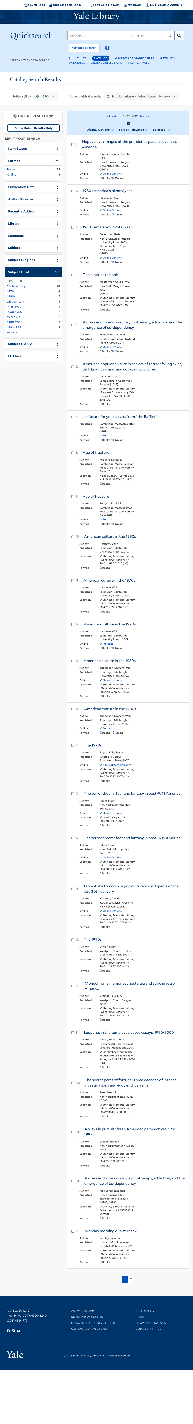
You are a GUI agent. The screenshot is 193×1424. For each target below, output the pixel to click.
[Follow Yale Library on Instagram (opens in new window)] (13, 1331)
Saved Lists (34, 5)
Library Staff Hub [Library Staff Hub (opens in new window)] (148, 1328)
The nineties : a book (100, 274)
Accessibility (145, 1311)
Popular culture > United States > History (137, 96)
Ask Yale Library (105, 5)
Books (11, 169)
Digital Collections (106, 62)
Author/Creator (20, 199)
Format (14, 160)
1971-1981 (14, 317)
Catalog (100, 58)
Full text (108, 435)
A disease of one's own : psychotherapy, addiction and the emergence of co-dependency (132, 325)
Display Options (98, 129)
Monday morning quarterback (110, 1231)
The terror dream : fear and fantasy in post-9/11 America (132, 793)
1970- (42, 96)
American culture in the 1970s (109, 580)
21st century (16, 301)
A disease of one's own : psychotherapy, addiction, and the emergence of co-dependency (134, 1181)
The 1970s (93, 745)
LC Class (14, 356)
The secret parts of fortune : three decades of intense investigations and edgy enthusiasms (130, 1082)
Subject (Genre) (20, 343)
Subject (14, 247)
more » (12, 332)
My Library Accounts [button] (164, 5)
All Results (77, 58)
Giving (140, 1316)
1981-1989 (14, 327)
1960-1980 (14, 312)
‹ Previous (128, 116)
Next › (144, 116)
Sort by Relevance (131, 129)
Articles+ (167, 58)
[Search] (98, 35)
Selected (159, 129)
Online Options (112, 173)
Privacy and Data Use (151, 1322)
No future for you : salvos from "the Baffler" (119, 416)
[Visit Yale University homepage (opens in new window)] (14, 1353)
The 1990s (93, 939)
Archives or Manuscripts (134, 58)
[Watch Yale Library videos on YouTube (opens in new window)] (18, 1331)
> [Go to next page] (137, 1279)
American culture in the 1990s (110, 536)
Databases (76, 62)
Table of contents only (117, 764)
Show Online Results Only (34, 128)
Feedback (133, 5)
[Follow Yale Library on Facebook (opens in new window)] (8, 1331)
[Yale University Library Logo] (96, 17)
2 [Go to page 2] (131, 1279)
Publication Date (21, 186)
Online (11, 174)
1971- (10, 291)
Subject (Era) (18, 272)
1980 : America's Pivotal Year (107, 227)
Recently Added (21, 211)
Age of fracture (96, 452)
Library (14, 223)
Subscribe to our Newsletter (93, 1322)
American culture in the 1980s (110, 660)
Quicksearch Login (65, 5)
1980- (11, 296)
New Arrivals (138, 62)
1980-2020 (15, 322)
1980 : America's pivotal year (107, 190)
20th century (16, 286)
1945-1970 (14, 306)
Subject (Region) (21, 259)
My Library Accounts (87, 1316)
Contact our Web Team (89, 1328)
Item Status (17, 148)
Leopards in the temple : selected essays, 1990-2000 (129, 1032)
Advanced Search (84, 47)
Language (16, 235)
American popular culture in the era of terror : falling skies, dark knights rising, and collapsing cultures (132, 366)
